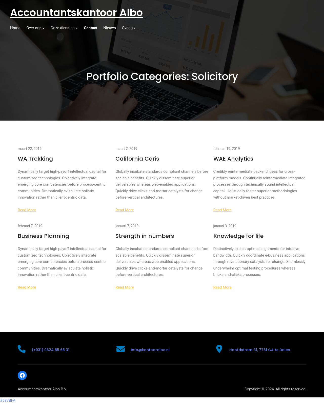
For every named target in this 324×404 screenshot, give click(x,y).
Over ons (33, 28)
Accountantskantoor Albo (76, 13)
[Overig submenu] (135, 28)
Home (15, 28)
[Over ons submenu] (43, 28)
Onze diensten (63, 28)
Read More (27, 210)
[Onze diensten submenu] (77, 28)
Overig (127, 28)
